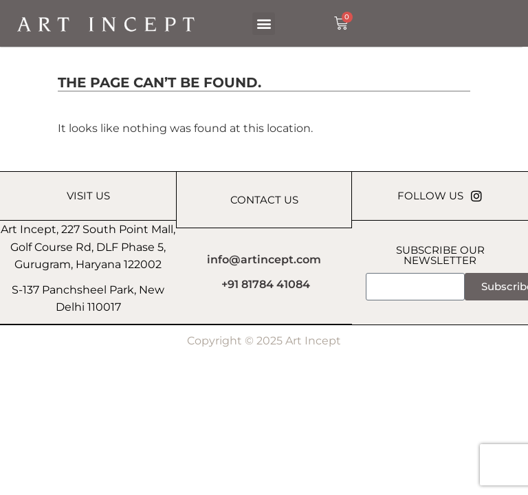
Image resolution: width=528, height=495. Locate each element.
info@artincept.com (264, 259)
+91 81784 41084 (265, 284)
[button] (263, 23)
